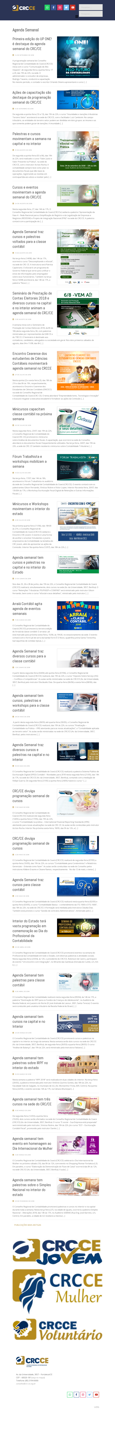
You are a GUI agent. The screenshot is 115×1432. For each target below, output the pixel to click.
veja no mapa (38, 1393)
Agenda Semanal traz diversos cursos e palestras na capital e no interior (32, 762)
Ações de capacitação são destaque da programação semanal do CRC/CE (32, 104)
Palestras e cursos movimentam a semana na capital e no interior (30, 147)
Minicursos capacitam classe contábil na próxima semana (30, 426)
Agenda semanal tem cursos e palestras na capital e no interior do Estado (30, 576)
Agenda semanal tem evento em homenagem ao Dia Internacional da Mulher (30, 1157)
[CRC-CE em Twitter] (66, 7)
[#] (60, 7)
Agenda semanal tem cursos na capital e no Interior (30, 1029)
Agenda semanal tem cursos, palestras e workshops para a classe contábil (32, 713)
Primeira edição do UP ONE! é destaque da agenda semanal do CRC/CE (29, 46)
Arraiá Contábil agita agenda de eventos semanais (28, 619)
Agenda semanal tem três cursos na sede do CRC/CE (32, 1111)
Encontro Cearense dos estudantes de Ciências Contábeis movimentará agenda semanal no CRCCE (31, 372)
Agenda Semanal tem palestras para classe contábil (29, 988)
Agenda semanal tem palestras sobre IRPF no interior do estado (31, 1070)
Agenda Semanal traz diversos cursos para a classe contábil (30, 667)
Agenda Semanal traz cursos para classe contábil (29, 893)
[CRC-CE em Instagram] (83, 1410)
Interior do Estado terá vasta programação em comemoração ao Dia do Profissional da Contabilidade (31, 939)
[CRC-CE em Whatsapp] (47, 7)
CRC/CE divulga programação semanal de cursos (32, 805)
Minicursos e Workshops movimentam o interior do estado (32, 521)
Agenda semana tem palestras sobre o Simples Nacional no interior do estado (28, 1203)
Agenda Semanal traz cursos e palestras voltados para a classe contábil (30, 247)
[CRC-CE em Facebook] (53, 7)
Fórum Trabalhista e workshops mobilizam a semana (31, 473)
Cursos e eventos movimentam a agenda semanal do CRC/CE (30, 200)
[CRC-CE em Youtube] (72, 7)
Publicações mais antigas (27, 1240)
